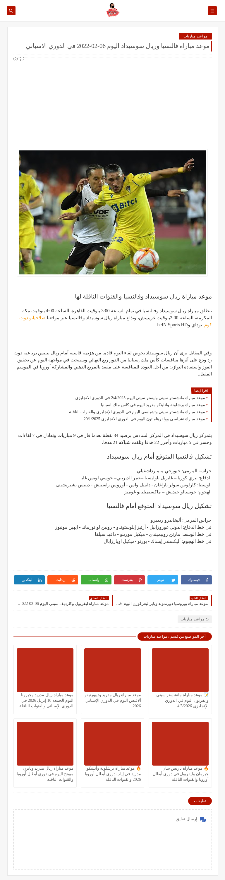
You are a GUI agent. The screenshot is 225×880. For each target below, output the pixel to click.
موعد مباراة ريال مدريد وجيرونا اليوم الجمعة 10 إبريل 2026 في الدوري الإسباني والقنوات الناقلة (46, 700)
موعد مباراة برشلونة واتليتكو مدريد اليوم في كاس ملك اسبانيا (153, 405)
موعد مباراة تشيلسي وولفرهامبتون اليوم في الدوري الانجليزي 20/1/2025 (144, 419)
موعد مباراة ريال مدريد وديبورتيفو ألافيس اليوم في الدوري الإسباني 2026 (113, 700)
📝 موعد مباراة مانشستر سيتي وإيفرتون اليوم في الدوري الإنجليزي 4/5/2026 (182, 700)
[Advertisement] (112, 103)
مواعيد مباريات (195, 36)
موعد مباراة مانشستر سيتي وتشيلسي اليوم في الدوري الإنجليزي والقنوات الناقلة (137, 412)
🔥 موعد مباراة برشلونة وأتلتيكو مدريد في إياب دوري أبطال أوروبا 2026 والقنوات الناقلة (113, 774)
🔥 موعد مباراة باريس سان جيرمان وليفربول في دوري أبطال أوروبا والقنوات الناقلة (181, 774)
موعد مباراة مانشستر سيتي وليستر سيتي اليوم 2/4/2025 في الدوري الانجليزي (140, 398)
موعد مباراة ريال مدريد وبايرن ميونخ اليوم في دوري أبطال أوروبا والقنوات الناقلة (45, 774)
